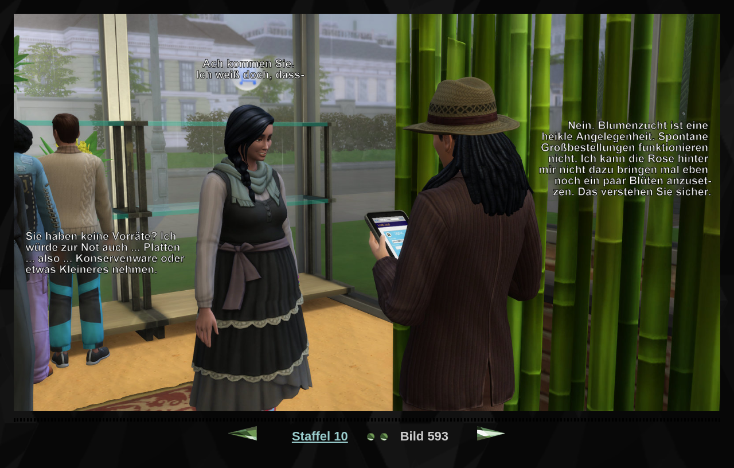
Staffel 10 (320, 436)
